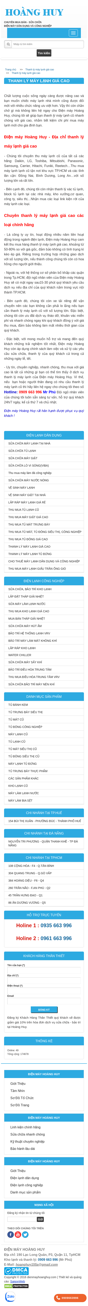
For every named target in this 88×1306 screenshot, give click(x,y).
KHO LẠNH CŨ (18, 785)
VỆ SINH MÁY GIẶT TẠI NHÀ (27, 495)
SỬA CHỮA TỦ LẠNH (22, 450)
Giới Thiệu (17, 1083)
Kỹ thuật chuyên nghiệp (27, 1141)
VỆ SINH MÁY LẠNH (21, 487)
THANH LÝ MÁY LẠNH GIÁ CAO (29, 546)
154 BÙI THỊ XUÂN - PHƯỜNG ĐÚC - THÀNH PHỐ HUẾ (44, 821)
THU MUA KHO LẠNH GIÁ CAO (28, 611)
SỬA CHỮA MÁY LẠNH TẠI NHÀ (29, 443)
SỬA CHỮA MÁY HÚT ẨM (25, 626)
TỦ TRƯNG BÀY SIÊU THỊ (25, 712)
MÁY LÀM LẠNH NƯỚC (23, 793)
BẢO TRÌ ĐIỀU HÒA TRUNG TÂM (29, 669)
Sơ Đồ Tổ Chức (22, 1098)
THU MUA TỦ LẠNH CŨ (23, 509)
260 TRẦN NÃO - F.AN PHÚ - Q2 (29, 888)
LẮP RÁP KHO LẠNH (21, 648)
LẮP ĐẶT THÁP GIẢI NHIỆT (26, 596)
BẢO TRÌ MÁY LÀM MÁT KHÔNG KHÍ (32, 640)
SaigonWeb (17, 1281)
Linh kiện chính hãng (25, 1127)
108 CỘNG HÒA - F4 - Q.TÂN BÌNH (31, 865)
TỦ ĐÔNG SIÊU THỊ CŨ (23, 756)
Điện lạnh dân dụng (24, 1178)
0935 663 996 (56, 925)
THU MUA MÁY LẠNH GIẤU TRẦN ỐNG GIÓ (37, 568)
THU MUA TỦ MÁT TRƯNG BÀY (29, 524)
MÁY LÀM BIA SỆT (20, 800)
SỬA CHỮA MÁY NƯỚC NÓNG (28, 480)
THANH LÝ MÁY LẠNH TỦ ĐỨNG (30, 554)
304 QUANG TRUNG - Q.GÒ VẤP (30, 873)
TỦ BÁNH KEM (18, 704)
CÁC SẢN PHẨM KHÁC (23, 778)
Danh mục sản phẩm (25, 1192)
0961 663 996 (56, 938)
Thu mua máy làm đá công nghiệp (30, 473)
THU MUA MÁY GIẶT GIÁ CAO (28, 517)
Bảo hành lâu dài (22, 1148)
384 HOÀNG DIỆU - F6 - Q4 (26, 880)
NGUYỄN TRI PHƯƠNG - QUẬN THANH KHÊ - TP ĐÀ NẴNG (43, 843)
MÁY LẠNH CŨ (18, 734)
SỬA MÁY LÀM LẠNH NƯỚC (27, 604)
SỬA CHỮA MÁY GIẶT (22, 458)
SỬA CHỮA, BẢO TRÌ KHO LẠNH (30, 589)
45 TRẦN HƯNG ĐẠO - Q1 (25, 895)
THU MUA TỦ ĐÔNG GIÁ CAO (28, 539)
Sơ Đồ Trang (19, 1105)
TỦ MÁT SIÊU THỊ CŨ (22, 749)
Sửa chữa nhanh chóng (27, 1134)
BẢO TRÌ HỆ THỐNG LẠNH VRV (29, 633)
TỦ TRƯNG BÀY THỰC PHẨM (27, 771)
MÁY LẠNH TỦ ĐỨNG (22, 763)
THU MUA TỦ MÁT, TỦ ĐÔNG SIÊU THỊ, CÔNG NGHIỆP (44, 531)
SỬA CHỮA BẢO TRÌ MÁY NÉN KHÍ (31, 684)
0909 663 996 (48, 1259)
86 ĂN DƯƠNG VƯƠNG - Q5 (27, 902)
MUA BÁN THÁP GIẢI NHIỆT (26, 618)
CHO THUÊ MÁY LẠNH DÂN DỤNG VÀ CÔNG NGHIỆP (44, 561)
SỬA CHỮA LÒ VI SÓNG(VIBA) (28, 465)
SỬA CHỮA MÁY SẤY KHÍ (25, 662)
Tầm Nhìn (17, 1091)
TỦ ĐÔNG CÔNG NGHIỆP (25, 727)
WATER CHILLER (19, 655)
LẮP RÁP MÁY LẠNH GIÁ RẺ (27, 502)
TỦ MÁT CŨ (16, 719)
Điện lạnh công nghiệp (26, 1185)
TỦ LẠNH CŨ (16, 741)
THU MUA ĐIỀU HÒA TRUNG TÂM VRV (33, 677)
